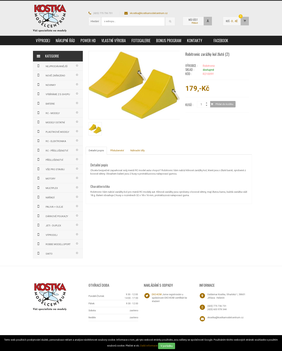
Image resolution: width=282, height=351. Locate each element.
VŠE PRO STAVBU (50, 169)
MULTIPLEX (47, 187)
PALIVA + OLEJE (49, 206)
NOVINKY (46, 84)
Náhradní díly (137, 150)
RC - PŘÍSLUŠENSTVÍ (52, 150)
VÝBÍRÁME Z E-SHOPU (53, 94)
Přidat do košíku (222, 104)
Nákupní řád (65, 40)
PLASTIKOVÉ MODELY (52, 131)
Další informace (148, 345)
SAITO (44, 253)
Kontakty (194, 40)
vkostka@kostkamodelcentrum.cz (149, 13)
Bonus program (168, 40)
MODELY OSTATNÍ (50, 122)
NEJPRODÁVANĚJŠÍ (51, 66)
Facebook (221, 40)
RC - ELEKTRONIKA (51, 141)
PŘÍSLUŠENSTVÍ (49, 159)
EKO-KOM (157, 294)
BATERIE (45, 103)
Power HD (88, 40)
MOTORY (45, 178)
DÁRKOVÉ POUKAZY (52, 216)
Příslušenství (117, 150)
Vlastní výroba (113, 40)
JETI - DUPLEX (48, 225)
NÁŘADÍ (45, 197)
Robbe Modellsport (53, 244)
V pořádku (167, 345)
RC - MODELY (48, 113)
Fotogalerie (141, 40)
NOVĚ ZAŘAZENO (50, 75)
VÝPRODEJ (43, 40)
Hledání (95, 21)
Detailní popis (96, 150)
